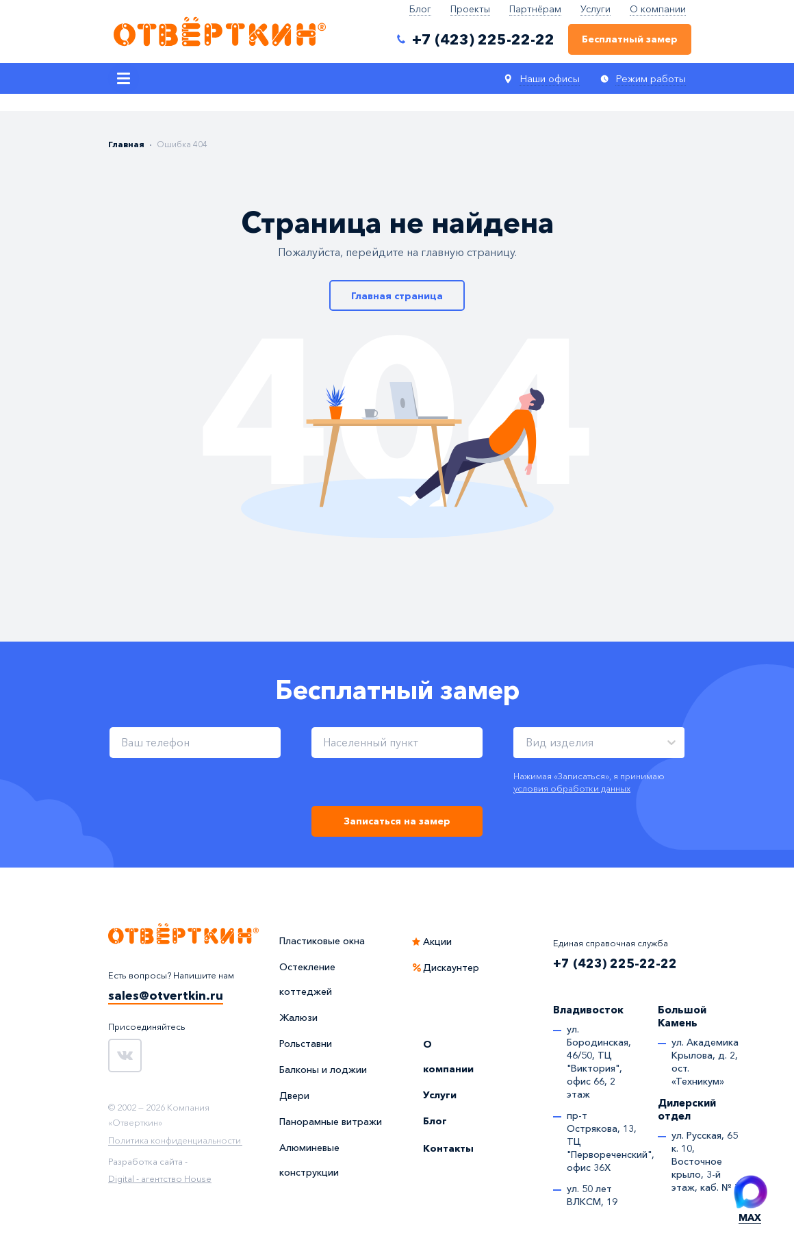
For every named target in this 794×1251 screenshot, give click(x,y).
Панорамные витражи (330, 1121)
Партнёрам (535, 9)
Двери (294, 1095)
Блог (420, 9)
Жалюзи (298, 1017)
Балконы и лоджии (323, 1069)
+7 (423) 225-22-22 (615, 963)
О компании (658, 9)
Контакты (448, 1148)
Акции (437, 941)
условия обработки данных (571, 788)
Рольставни (305, 1043)
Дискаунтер (451, 967)
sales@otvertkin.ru (165, 995)
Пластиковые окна (322, 941)
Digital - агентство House (160, 1178)
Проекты (470, 9)
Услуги (595, 9)
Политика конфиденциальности (174, 1141)
